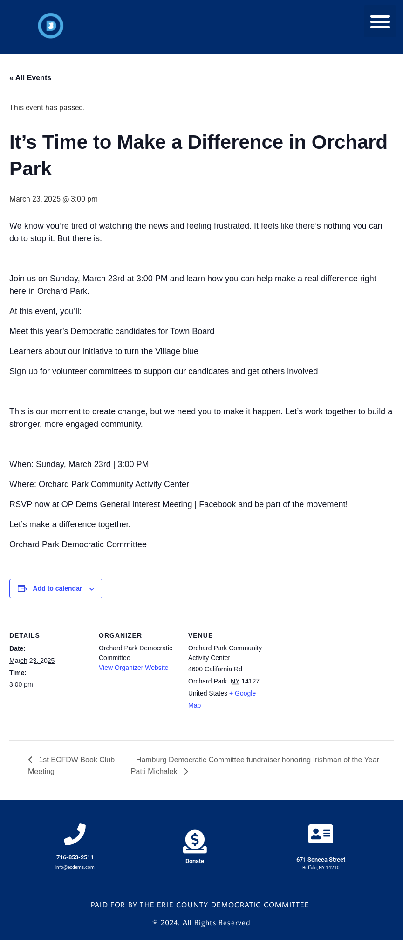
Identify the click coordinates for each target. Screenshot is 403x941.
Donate (194, 862)
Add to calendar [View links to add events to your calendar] (57, 588)
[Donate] (195, 842)
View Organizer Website (134, 667)
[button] (380, 21)
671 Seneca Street (320, 861)
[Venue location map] (327, 677)
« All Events (30, 78)
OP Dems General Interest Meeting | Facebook (148, 504)
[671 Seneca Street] (321, 835)
